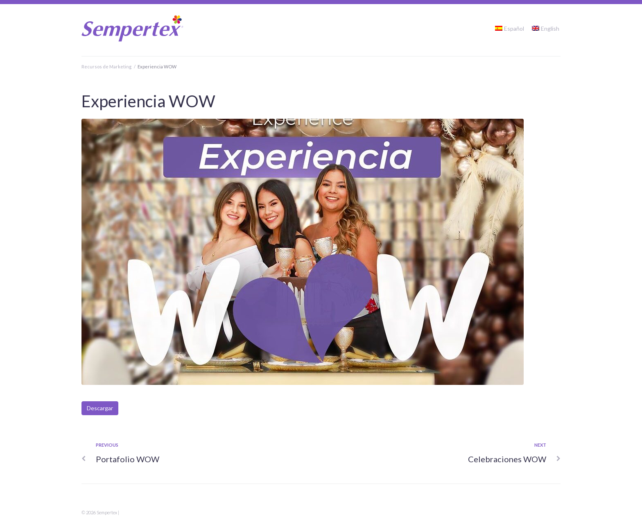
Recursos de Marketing (106, 66)
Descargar (100, 408)
